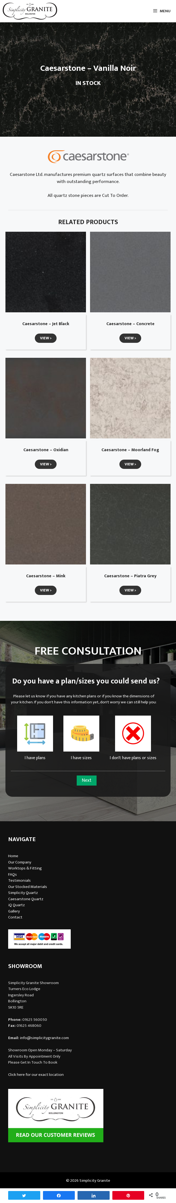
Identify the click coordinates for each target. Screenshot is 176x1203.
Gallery (14, 911)
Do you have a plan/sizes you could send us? (86, 681)
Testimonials (19, 880)
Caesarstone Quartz (25, 899)
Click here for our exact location (36, 1074)
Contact (15, 917)
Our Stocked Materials (27, 886)
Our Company (19, 862)
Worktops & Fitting (25, 868)
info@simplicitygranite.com (44, 1037)
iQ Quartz (16, 905)
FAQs (12, 874)
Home (13, 856)
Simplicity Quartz (23, 892)
